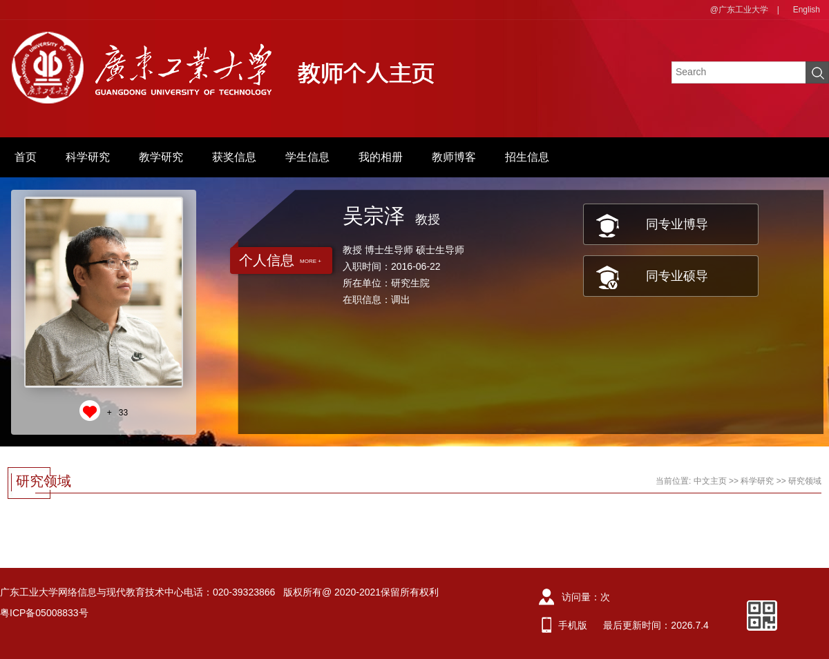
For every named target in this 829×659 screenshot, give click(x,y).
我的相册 (381, 157)
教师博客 (454, 157)
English (806, 9)
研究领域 (804, 481)
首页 (26, 157)
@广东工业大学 (739, 9)
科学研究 (88, 157)
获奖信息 (234, 157)
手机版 (572, 625)
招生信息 (527, 157)
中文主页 (710, 481)
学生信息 (307, 157)
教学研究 (161, 157)
